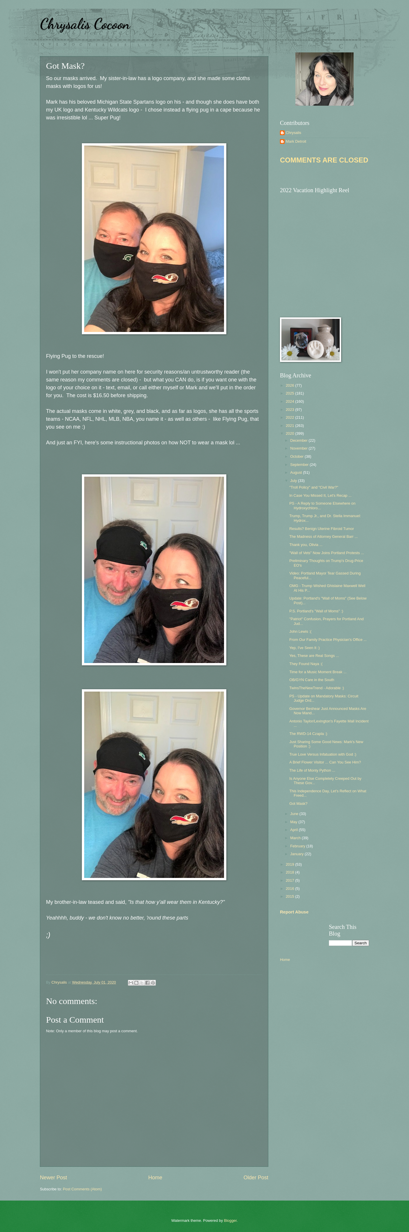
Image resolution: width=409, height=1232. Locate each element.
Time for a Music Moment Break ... (317, 672)
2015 (290, 896)
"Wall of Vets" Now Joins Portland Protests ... (326, 553)
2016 (290, 888)
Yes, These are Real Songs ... (314, 655)
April (294, 830)
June (294, 814)
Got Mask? (298, 803)
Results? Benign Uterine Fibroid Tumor (321, 528)
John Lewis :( (300, 631)
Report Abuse (294, 911)
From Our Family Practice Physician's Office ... (328, 639)
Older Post (256, 1177)
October (297, 456)
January (297, 854)
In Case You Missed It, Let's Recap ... (320, 495)
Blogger (230, 1220)
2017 (290, 880)
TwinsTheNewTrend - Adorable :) (316, 688)
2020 (290, 433)
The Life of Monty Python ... (312, 770)
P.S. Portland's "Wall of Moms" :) (316, 611)
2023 (290, 409)
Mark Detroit (296, 141)
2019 (290, 864)
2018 (290, 872)
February (298, 846)
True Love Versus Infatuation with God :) (322, 754)
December (299, 440)
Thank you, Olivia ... (305, 544)
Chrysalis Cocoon (85, 24)
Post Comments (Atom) (82, 1189)
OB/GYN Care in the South (311, 680)
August (296, 472)
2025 (290, 393)
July (294, 480)
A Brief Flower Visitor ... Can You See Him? (325, 762)
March (296, 838)
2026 (290, 385)
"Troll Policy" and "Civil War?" (313, 487)
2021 (290, 425)
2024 (290, 401)
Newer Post (53, 1177)
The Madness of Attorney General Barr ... (323, 536)
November (299, 448)
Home (155, 1177)
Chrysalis (293, 132)
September (300, 464)
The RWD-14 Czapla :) (308, 733)
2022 (290, 417)
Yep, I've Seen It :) (304, 648)
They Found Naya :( (305, 664)
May (294, 822)
